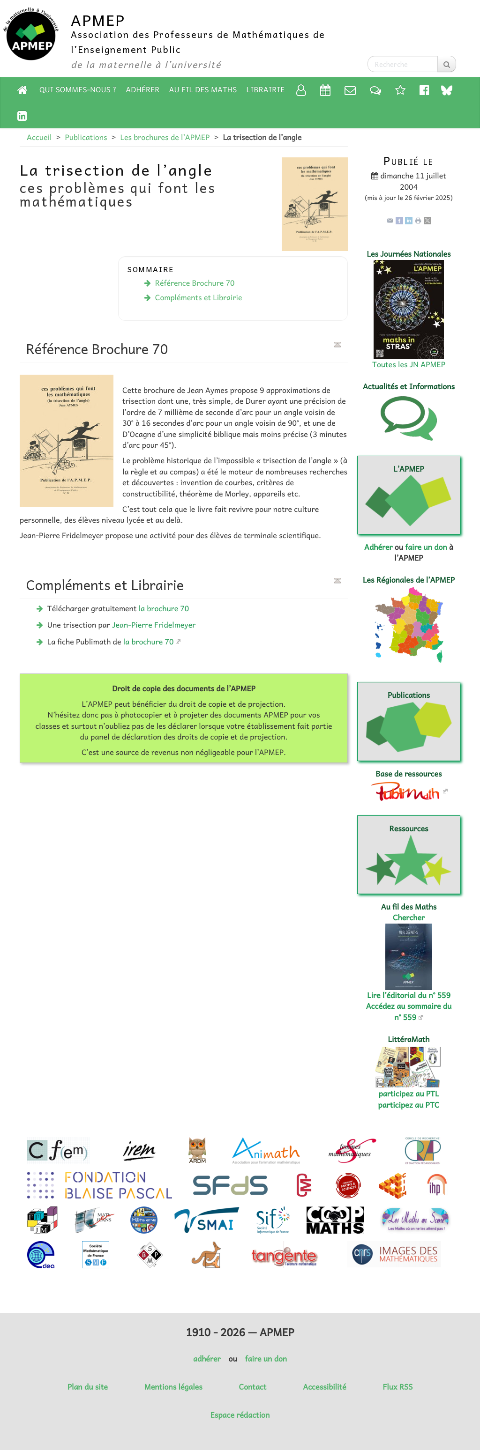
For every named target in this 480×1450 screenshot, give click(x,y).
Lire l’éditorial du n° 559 (408, 995)
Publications (86, 137)
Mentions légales (173, 1387)
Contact (253, 1387)
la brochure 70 (164, 608)
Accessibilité (324, 1387)
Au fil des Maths (203, 89)
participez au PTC (409, 1105)
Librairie (266, 89)
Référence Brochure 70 (195, 283)
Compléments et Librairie (198, 297)
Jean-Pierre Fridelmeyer (153, 625)
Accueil (39, 137)
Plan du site (88, 1387)
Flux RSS (397, 1387)
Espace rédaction (240, 1415)
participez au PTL (409, 1094)
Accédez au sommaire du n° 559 (409, 1011)
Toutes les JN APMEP (408, 364)
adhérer (206, 1359)
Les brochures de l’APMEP (165, 137)
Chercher (409, 917)
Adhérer (142, 89)
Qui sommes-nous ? (77, 89)
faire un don (426, 547)
